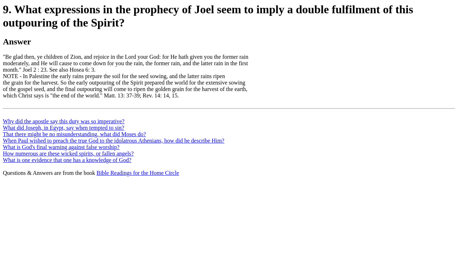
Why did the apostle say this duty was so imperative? (64, 121)
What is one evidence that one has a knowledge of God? (67, 160)
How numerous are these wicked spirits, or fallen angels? (68, 153)
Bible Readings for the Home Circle (138, 173)
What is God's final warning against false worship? (61, 147)
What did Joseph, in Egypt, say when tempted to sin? (63, 128)
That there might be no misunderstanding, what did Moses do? (74, 134)
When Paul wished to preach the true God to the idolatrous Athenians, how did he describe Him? (113, 141)
